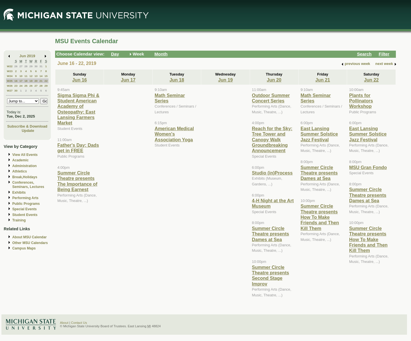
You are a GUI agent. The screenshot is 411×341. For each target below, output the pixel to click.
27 (21, 66)
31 (41, 66)
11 (25, 76)
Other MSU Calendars (30, 243)
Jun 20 (274, 79)
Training (19, 220)
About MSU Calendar (29, 237)
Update (28, 130)
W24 (10, 76)
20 (36, 80)
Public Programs (26, 204)
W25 (10, 80)
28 (25, 66)
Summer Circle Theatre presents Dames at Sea (270, 234)
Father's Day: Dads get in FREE (78, 147)
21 (41, 80)
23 (15, 85)
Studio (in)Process (272, 172)
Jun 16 (79, 79)
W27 (10, 90)
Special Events (24, 209)
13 (36, 76)
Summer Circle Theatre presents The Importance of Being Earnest (77, 181)
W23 (10, 71)
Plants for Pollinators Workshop (361, 101)
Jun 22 (371, 79)
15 (46, 76)
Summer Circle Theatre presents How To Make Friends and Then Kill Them (320, 217)
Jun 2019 (27, 56)
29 (31, 66)
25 (25, 85)
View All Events (25, 155)
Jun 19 (225, 79)
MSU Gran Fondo (368, 167)
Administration (24, 166)
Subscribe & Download (27, 126)
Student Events (24, 215)
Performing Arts (25, 198)
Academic (20, 160)
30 (36, 66)
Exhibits (19, 193)
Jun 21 (322, 79)
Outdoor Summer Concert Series (271, 98)
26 (15, 66)
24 (21, 85)
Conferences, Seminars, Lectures (28, 185)
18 (25, 80)
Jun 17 (128, 79)
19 (31, 80)
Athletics (19, 171)
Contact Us (79, 322)
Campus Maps (24, 248)
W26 (10, 85)
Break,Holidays (24, 177)
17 (21, 80)
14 (41, 76)
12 (31, 76)
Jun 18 (177, 79)
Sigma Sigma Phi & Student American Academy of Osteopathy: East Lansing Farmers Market (78, 109)
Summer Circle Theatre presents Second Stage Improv (270, 275)
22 (46, 80)
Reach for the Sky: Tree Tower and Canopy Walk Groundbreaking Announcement (272, 139)
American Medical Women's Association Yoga (174, 134)
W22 (10, 66)
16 (15, 80)
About (64, 322)
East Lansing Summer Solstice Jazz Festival (319, 134)
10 (21, 76)
